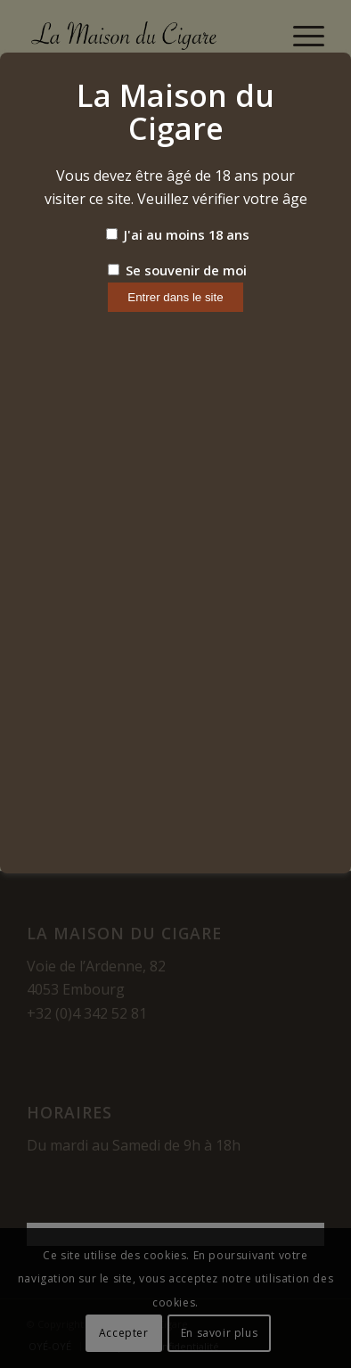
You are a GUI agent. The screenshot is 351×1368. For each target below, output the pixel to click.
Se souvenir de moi (177, 270)
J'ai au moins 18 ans (177, 234)
